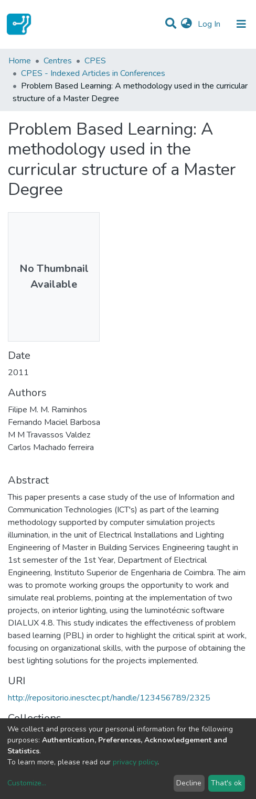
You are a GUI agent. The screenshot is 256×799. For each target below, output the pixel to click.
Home (19, 61)
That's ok (226, 783)
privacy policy (135, 762)
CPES (95, 61)
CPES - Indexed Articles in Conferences (93, 73)
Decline (188, 783)
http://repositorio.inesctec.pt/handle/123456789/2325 (109, 698)
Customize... (26, 783)
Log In (210, 24)
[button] (186, 24)
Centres (58, 61)
